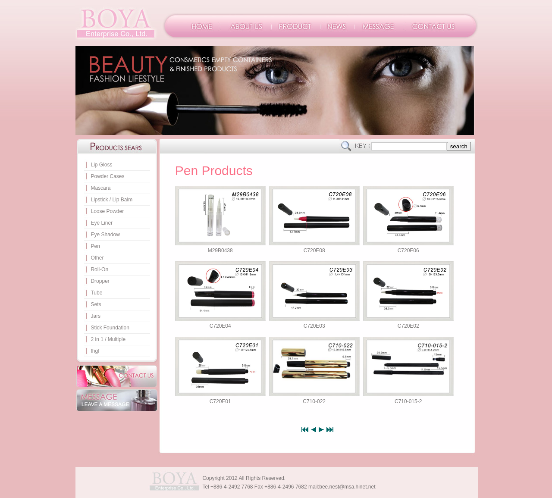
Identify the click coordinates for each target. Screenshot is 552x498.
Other (97, 258)
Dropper (100, 281)
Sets (96, 304)
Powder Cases (107, 176)
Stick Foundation (110, 328)
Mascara (100, 188)
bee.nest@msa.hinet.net (347, 487)
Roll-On (99, 269)
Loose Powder (107, 211)
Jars (95, 316)
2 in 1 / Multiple (108, 339)
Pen (95, 246)
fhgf (95, 351)
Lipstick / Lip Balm (111, 200)
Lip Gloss (101, 165)
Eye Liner (102, 223)
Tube (96, 293)
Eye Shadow (105, 235)
